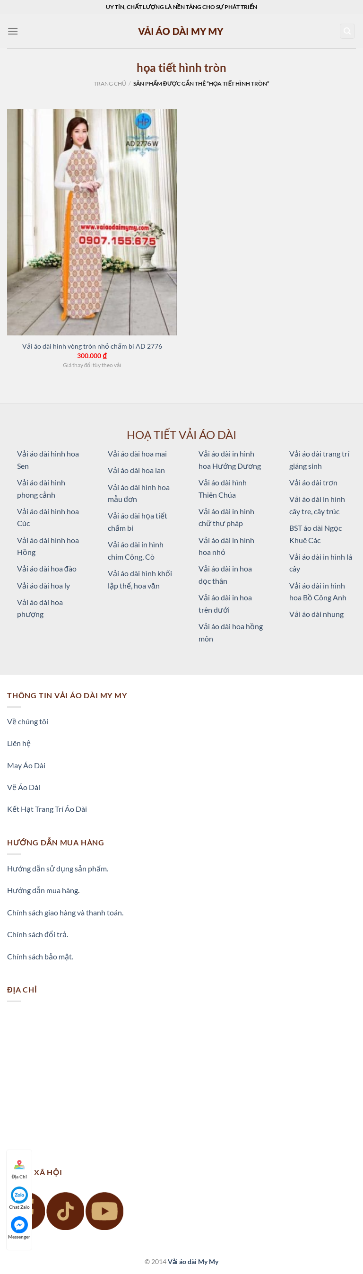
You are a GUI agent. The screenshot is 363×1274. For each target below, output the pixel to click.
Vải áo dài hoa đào (47, 568)
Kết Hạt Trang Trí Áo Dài (47, 808)
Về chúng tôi (27, 721)
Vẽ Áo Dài (23, 786)
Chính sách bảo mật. (40, 956)
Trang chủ (110, 83)
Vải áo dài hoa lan (136, 470)
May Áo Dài (26, 765)
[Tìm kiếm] (347, 31)
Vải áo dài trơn (313, 482)
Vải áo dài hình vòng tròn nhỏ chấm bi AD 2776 (92, 346)
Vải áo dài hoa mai (137, 453)
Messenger (19, 1227)
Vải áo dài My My (193, 1261)
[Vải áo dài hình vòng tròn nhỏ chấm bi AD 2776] (92, 222)
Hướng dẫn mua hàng (42, 890)
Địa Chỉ (19, 1167)
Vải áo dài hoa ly (43, 585)
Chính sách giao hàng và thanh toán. (65, 912)
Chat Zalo (19, 1198)
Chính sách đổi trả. (37, 934)
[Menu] (12, 31)
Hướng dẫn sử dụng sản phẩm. (57, 868)
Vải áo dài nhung (316, 613)
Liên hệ (19, 742)
